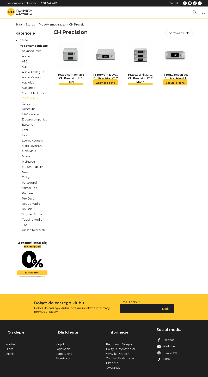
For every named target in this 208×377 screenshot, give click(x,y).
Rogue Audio (31, 203)
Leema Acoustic (33, 140)
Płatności (112, 358)
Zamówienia (64, 348)
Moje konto (63, 339)
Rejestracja (63, 353)
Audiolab (28, 82)
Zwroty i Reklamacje (120, 353)
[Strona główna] (20, 12)
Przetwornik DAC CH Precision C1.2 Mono (140, 80)
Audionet (28, 88)
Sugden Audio (32, 214)
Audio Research (33, 77)
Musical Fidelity (32, 167)
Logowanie (63, 344)
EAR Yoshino (30, 114)
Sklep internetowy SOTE (189, 373)
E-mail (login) (129, 302)
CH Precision (30, 98)
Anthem (27, 56)
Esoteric (27, 124)
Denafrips (28, 109)
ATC (24, 61)
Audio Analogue (33, 72)
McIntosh (28, 161)
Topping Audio (32, 219)
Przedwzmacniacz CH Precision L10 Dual (71, 80)
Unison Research (33, 230)
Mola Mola (29, 151)
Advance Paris (31, 51)
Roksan (27, 209)
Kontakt (174, 3)
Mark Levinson (32, 146)
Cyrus (26, 103)
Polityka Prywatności (120, 344)
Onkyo (26, 177)
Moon (26, 156)
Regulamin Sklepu (119, 339)
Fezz (25, 130)
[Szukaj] (196, 12)
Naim (25, 172)
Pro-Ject (28, 198)
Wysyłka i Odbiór (117, 348)
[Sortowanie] (179, 33)
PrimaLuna (29, 188)
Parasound (29, 182)
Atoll (25, 66)
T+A (24, 225)
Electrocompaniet (34, 119)
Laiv (24, 135)
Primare (27, 193)
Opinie (9, 348)
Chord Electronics (34, 93)
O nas (9, 344)
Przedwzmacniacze (33, 45)
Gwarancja (113, 362)
